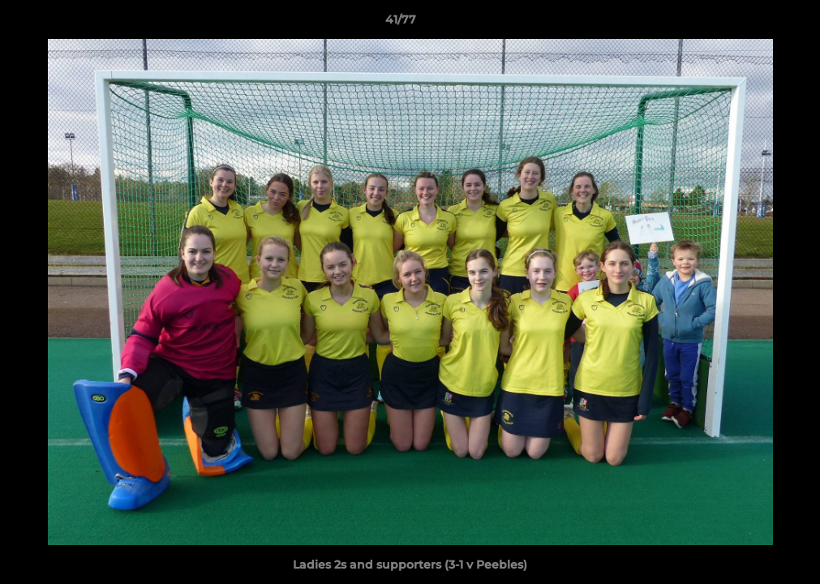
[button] (752, 23)
